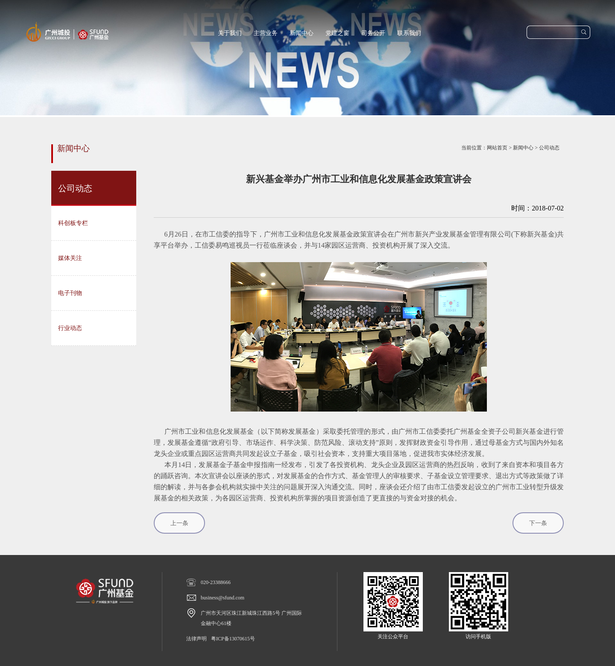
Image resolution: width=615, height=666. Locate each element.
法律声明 (196, 639)
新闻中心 (301, 33)
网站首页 (497, 148)
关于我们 (230, 33)
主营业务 (266, 33)
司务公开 (373, 33)
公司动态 (549, 148)
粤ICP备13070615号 (233, 639)
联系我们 (409, 33)
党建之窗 (337, 33)
